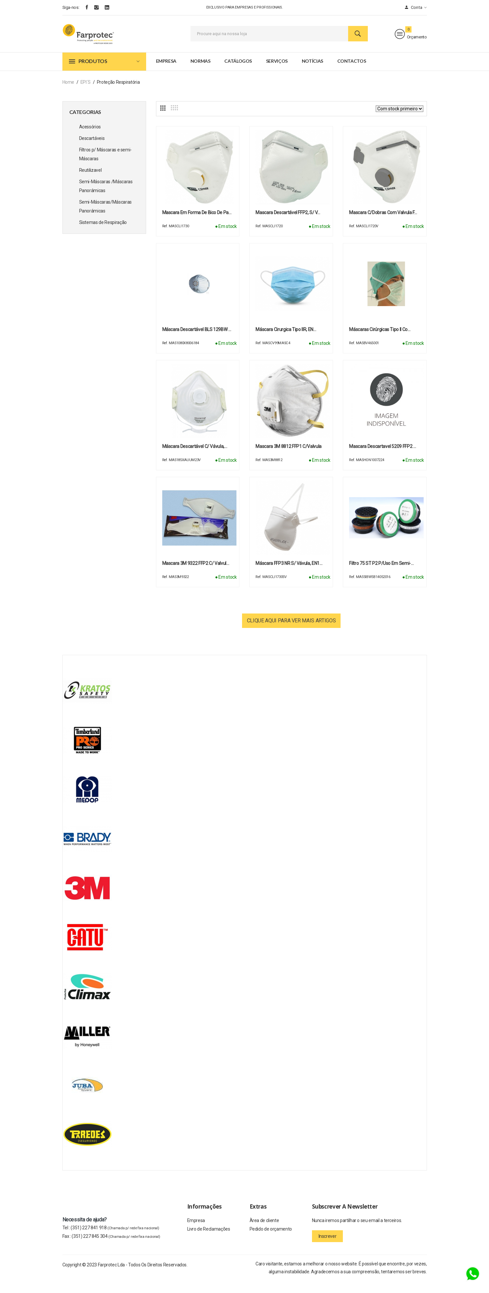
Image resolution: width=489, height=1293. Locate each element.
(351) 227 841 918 (115, 1240)
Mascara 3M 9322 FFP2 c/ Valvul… (195, 575)
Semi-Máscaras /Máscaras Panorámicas (106, 198)
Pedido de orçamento (271, 1243)
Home (68, 94)
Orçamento (411, 40)
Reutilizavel (90, 182)
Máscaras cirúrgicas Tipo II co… (379, 342)
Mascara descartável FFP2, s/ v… (288, 225)
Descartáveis (92, 150)
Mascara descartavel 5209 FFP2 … (382, 458)
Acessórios (90, 139)
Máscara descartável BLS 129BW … (196, 342)
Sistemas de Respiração (103, 234)
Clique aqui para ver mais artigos (291, 633)
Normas (200, 73)
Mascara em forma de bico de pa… (197, 225)
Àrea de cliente (264, 1234)
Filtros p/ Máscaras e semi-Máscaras (105, 167)
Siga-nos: (70, 7)
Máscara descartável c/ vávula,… (194, 458)
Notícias (312, 73)
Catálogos (238, 73)
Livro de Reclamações (208, 1243)
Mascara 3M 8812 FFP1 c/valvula (289, 458)
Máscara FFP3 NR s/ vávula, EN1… (289, 575)
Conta (416, 7)
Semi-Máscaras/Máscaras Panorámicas (105, 219)
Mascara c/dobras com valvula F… (383, 225)
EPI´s (85, 94)
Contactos (351, 73)
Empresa (166, 73)
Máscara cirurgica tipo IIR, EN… (286, 342)
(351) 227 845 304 (116, 1248)
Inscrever (328, 1248)
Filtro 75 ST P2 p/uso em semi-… (381, 575)
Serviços (277, 73)
